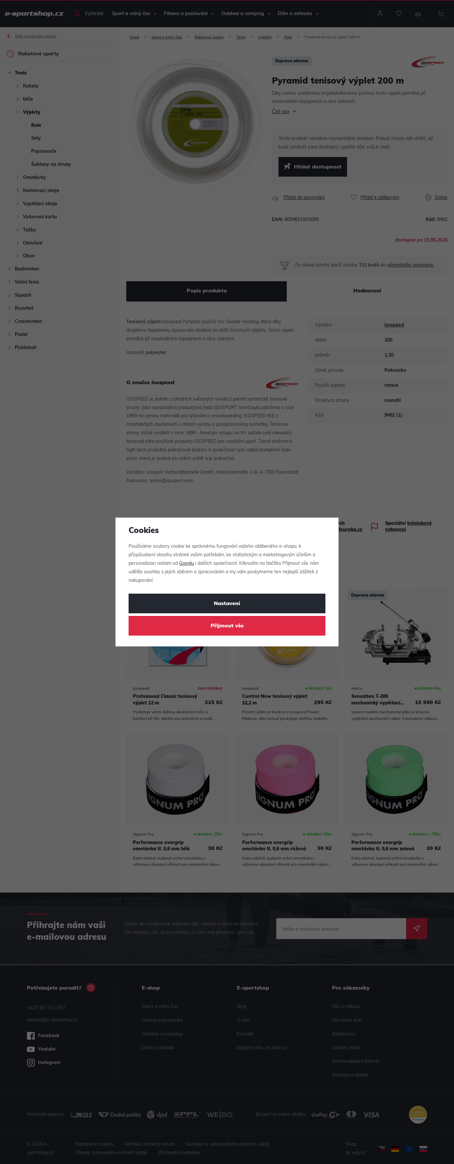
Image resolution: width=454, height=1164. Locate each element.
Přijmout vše (227, 626)
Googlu (186, 563)
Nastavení (227, 603)
